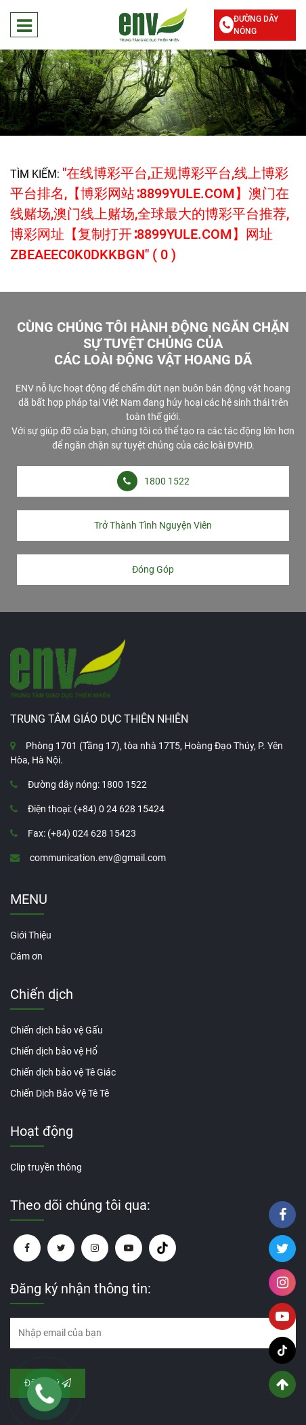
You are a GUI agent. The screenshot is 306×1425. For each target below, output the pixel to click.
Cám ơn (26, 956)
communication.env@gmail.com (98, 857)
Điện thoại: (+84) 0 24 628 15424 (96, 808)
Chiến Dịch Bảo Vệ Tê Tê (59, 1093)
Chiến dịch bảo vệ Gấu (56, 1030)
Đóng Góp (153, 569)
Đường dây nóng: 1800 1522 (87, 784)
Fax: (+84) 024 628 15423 (82, 833)
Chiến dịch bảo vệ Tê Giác (63, 1072)
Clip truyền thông (46, 1167)
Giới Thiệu (30, 935)
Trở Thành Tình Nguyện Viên (153, 525)
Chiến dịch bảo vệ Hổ (53, 1051)
